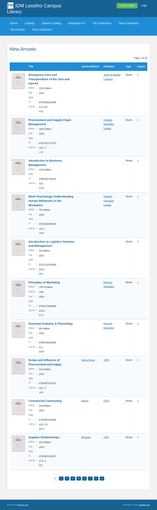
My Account (18, 29)
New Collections (129, 23)
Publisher (109, 66)
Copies (141, 66)
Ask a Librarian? (42, 29)
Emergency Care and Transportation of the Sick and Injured (49, 79)
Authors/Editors (90, 66)
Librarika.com (144, 505)
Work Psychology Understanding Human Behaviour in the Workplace (51, 201)
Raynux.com (23, 505)
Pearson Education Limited (109, 124)
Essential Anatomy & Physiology (51, 323)
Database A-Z (76, 23)
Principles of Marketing (44, 282)
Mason (85, 400)
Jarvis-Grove (88, 360)
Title (31, 66)
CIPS (106, 360)
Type (128, 66)
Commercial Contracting (46, 400)
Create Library (127, 5)
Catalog (29, 23)
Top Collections (101, 23)
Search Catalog (51, 23)
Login (144, 5)
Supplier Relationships (44, 437)
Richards (86, 437)
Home (13, 23)
